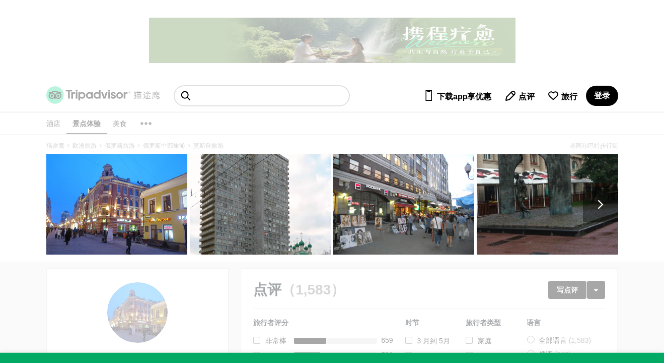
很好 (272, 356)
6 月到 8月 (433, 356)
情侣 (485, 356)
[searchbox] (262, 95)
